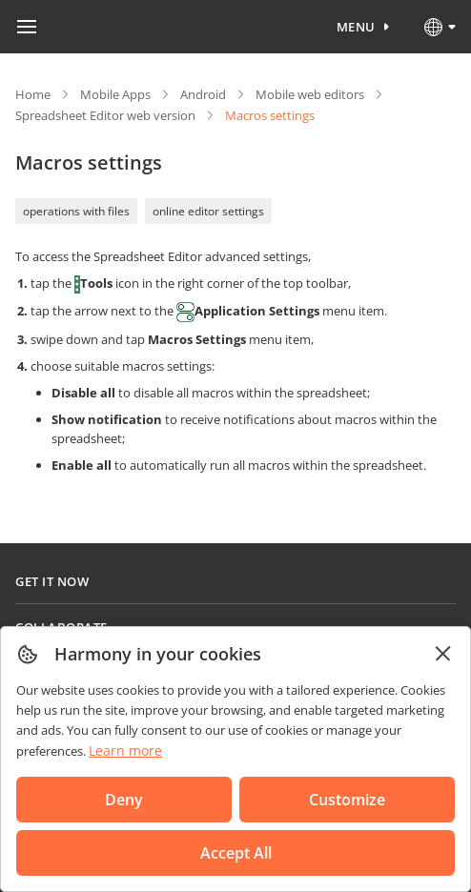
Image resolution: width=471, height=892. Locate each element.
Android (203, 94)
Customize (347, 799)
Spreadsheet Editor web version (105, 115)
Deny (124, 799)
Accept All (236, 852)
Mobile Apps (115, 94)
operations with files (76, 211)
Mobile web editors (310, 94)
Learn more (125, 750)
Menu (356, 26)
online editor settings (208, 211)
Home (33, 94)
